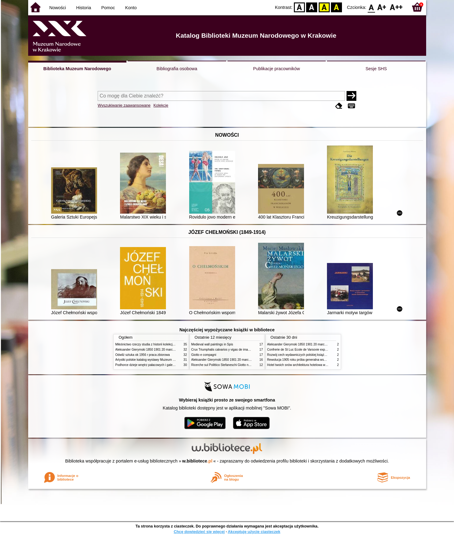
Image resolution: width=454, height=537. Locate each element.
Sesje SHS (376, 68)
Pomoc (108, 7)
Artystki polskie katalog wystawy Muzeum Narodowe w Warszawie (160, 359)
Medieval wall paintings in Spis (212, 344)
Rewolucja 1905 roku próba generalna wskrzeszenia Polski (307, 359)
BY (336, 7)
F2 (396, 7)
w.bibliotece (197, 461)
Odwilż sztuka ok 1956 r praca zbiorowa (142, 354)
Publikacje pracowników (276, 68)
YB (324, 7)
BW (312, 7)
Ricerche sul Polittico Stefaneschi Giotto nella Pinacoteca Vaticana (236, 365)
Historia (83, 7)
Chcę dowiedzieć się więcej (199, 531)
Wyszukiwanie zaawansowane (124, 105)
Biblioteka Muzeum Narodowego (77, 68)
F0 (371, 7)
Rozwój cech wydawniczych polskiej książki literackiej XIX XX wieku (313, 354)
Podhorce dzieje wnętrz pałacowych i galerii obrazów (151, 365)
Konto (131, 7)
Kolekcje (160, 105)
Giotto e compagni (203, 354)
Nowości (57, 7)
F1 (382, 7)
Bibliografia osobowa (176, 68)
